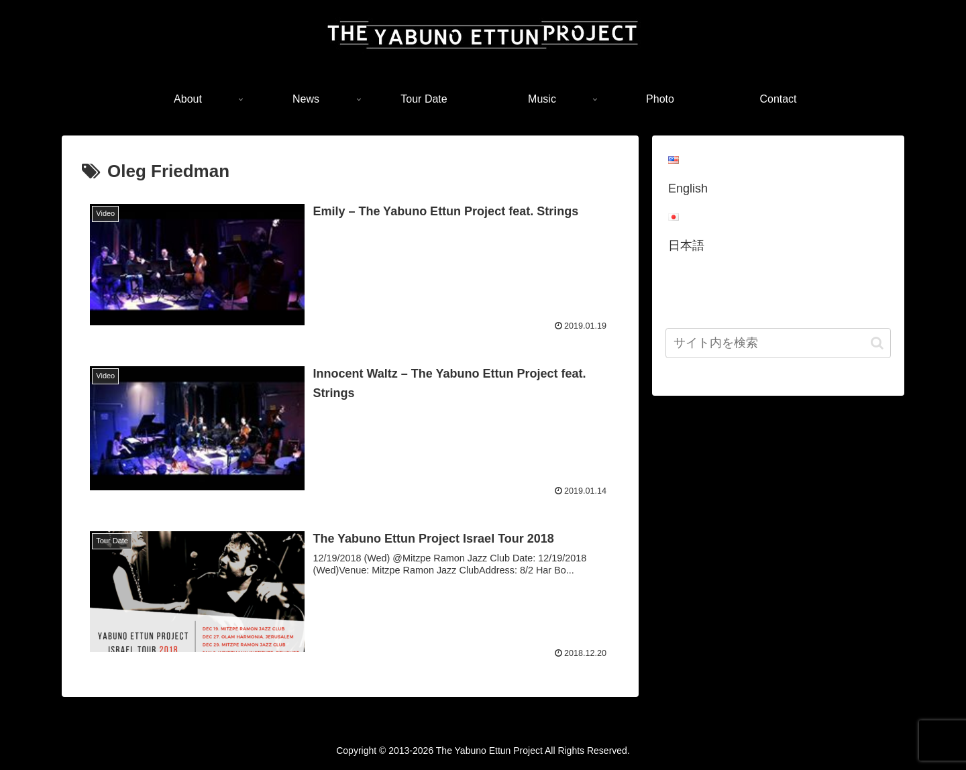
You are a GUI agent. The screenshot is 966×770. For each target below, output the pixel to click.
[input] (778, 343)
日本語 (686, 245)
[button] (877, 343)
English (688, 188)
